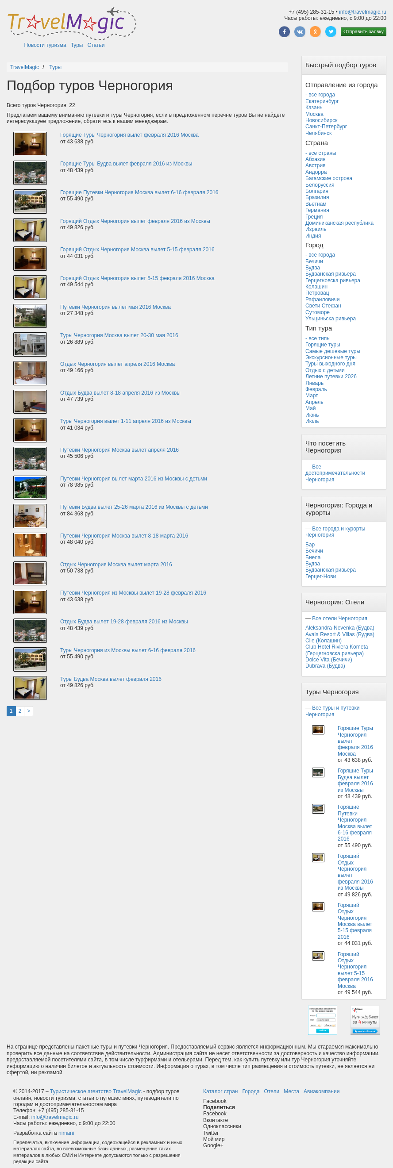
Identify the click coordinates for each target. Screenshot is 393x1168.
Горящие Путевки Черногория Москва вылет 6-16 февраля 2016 (139, 192)
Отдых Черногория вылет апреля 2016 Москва (117, 364)
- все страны (320, 153)
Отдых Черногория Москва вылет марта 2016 (116, 564)
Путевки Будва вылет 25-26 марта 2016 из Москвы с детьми (134, 507)
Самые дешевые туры (332, 351)
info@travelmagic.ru (362, 12)
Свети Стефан (323, 306)
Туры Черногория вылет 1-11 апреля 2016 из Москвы (125, 421)
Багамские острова (328, 178)
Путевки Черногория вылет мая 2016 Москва (115, 307)
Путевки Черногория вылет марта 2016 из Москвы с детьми (133, 479)
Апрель (314, 402)
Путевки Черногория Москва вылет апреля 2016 (119, 450)
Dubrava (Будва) (325, 666)
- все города (320, 95)
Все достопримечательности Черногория (335, 473)
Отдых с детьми (325, 370)
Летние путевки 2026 (331, 376)
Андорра (316, 172)
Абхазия (315, 159)
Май (310, 408)
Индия (313, 236)
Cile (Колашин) (323, 641)
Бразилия (317, 197)
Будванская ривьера (330, 274)
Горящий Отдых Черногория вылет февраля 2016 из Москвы (135, 221)
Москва (314, 114)
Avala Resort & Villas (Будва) (339, 634)
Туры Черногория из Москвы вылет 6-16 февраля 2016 (128, 650)
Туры (77, 45)
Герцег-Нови (320, 576)
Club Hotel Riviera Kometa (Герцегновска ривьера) (336, 650)
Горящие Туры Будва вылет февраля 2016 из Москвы (126, 164)
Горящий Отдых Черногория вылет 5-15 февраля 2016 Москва (137, 278)
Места (291, 1091)
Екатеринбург (322, 101)
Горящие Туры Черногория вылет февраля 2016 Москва (129, 135)
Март (311, 395)
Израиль (315, 229)
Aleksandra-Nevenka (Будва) (339, 628)
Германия (317, 210)
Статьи (96, 45)
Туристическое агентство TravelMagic (96, 1091)
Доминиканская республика (339, 223)
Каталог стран (220, 1091)
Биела (313, 557)
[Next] (28, 711)
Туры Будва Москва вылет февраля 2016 (111, 679)
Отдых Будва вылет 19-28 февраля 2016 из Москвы (124, 622)
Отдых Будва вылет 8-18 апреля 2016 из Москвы (120, 393)
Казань (314, 107)
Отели (272, 1091)
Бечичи (314, 261)
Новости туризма (45, 45)
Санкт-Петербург (326, 126)
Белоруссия (320, 185)
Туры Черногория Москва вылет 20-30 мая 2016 (119, 335)
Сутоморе (317, 312)
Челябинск (318, 133)
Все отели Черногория (339, 618)
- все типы (318, 338)
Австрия (315, 165)
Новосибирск (321, 120)
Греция (314, 217)
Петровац (317, 293)
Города (250, 1091)
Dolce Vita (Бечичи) (328, 660)
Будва (312, 268)
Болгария (316, 191)
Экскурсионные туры (331, 357)
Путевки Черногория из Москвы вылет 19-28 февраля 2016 (133, 593)
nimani (66, 1133)
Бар (310, 545)
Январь (314, 383)
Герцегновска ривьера (332, 280)
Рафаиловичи (322, 299)
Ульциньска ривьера (330, 318)
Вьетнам (316, 204)
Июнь (312, 415)
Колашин (316, 287)
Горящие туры (322, 345)
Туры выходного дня (330, 364)
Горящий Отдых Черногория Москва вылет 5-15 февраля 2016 (137, 249)
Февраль (316, 389)
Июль (312, 421)
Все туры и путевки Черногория (332, 711)
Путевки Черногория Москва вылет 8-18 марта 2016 (124, 536)
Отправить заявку (363, 31)
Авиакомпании (321, 1091)
